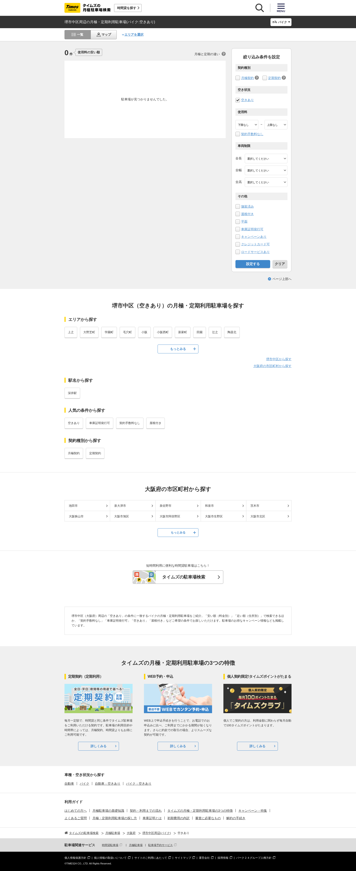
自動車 (69, 783)
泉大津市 (120, 505)
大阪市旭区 (121, 516)
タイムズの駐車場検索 (183, 577)
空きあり (247, 100)
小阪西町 (163, 332)
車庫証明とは (152, 818)
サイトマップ (183, 857)
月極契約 (247, 78)
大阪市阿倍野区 (170, 516)
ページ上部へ (282, 279)
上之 (71, 332)
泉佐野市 (165, 505)
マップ (106, 34)
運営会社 (204, 857)
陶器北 (231, 332)
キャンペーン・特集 (252, 810)
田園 (200, 332)
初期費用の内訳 (178, 818)
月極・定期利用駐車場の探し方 (114, 818)
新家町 (182, 332)
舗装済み (247, 206)
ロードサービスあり (255, 252)
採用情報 (223, 857)
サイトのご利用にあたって (150, 857)
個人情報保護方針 (75, 857)
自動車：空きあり (107, 783)
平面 (244, 221)
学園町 (109, 332)
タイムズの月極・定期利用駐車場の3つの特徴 (200, 810)
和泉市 (209, 505)
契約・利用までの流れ (146, 810)
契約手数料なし (252, 134)
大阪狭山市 (76, 516)
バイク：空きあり (138, 783)
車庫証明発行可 (252, 229)
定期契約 (274, 78)
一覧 (80, 34)
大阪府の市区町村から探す (272, 366)
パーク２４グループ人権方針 (254, 857)
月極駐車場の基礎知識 (108, 810)
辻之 (215, 332)
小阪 (144, 332)
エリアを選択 (133, 34)
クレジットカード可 (255, 244)
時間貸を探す (126, 8)
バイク (84, 783)
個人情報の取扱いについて (110, 857)
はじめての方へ (75, 810)
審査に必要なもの (208, 818)
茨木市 (254, 505)
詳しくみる (98, 746)
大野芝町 (89, 332)
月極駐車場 (136, 845)
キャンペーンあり (254, 236)
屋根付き (247, 214)
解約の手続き (235, 818)
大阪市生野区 (214, 516)
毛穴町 (127, 332)
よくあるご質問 (75, 818)
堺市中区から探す (279, 359)
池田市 (73, 505)
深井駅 (72, 393)
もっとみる (178, 349)
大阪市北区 (257, 516)
